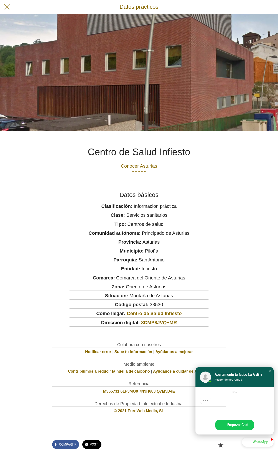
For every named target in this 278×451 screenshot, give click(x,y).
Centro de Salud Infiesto (154, 313)
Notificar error (98, 352)
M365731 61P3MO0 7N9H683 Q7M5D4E (139, 391)
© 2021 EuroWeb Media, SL (139, 411)
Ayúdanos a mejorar (174, 352)
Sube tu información (133, 352)
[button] (270, 371)
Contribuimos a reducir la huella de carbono (109, 371)
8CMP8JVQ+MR (159, 322)
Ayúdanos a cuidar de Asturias (181, 371)
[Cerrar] (7, 7)
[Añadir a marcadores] (220, 445)
